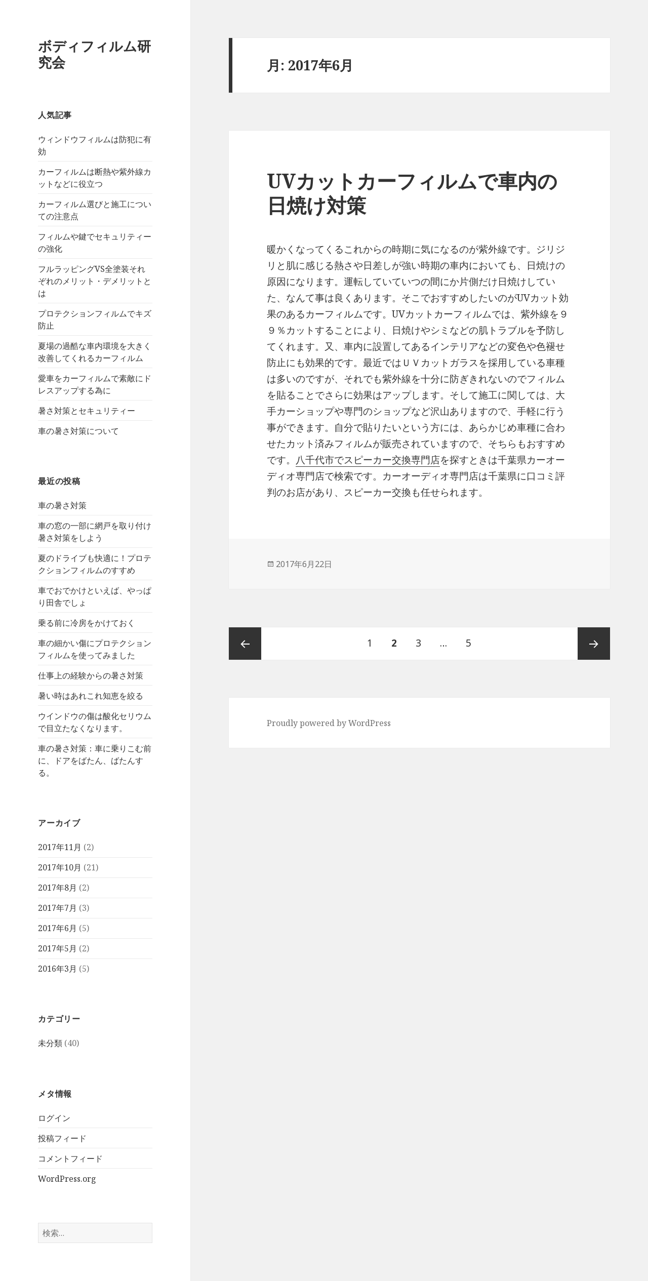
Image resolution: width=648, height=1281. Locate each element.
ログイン (54, 1118)
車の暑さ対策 (62, 505)
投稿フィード (62, 1138)
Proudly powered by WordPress (329, 723)
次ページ (594, 643)
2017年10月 (60, 867)
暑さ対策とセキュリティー (86, 410)
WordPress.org (67, 1178)
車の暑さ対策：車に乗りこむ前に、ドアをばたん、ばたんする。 (94, 760)
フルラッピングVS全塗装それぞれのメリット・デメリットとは (94, 281)
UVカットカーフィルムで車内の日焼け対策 (412, 192)
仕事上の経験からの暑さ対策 (90, 675)
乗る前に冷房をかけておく (86, 622)
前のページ (245, 643)
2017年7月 (57, 907)
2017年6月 (57, 928)
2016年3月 (57, 968)
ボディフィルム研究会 (94, 53)
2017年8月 (57, 887)
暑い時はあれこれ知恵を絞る (90, 695)
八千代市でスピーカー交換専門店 (368, 459)
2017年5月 (57, 948)
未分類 (50, 1043)
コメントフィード (70, 1158)
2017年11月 (60, 847)
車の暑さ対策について (78, 430)
